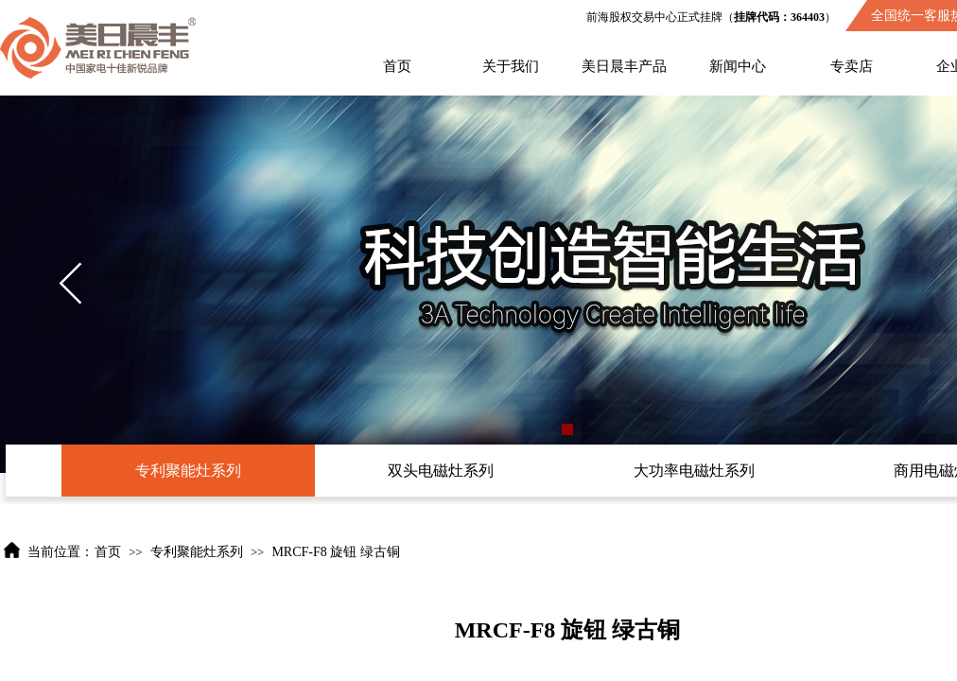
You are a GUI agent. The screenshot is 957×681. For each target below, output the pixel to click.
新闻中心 (737, 66)
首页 (397, 66)
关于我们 (510, 66)
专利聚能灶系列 (196, 552)
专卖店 (851, 66)
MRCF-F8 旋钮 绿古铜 (335, 552)
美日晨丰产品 (624, 66)
